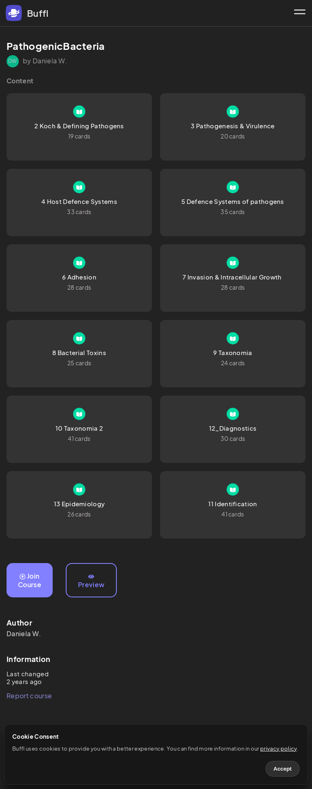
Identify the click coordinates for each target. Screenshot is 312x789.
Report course (29, 695)
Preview (91, 581)
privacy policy (278, 748)
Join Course (29, 580)
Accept (283, 769)
